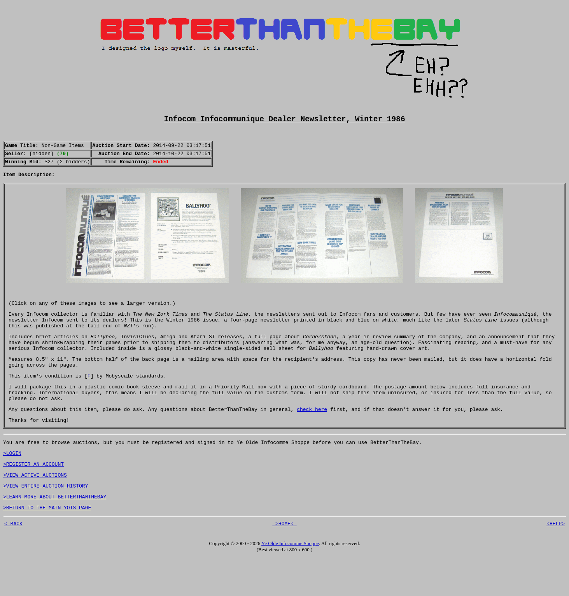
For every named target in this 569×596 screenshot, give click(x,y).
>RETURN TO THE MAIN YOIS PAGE (47, 544)
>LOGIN (12, 484)
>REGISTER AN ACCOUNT (33, 496)
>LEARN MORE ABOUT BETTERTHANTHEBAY (54, 532)
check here (312, 436)
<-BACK (13, 561)
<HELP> (555, 561)
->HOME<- (284, 561)
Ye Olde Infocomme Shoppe (290, 581)
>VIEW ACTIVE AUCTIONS (35, 508)
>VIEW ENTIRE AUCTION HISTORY (45, 520)
